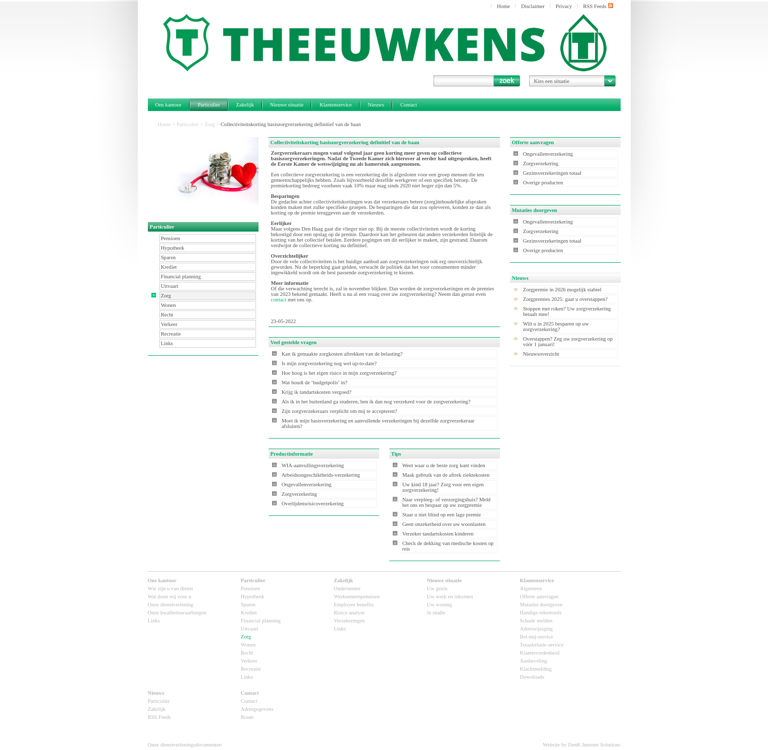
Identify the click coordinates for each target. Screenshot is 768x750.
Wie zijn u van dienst (170, 588)
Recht (167, 314)
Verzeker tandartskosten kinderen (438, 534)
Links (167, 343)
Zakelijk (245, 105)
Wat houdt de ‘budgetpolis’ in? (315, 382)
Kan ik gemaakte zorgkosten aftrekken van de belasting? (342, 354)
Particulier (209, 105)
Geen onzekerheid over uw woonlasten (444, 524)
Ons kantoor (168, 105)
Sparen (168, 257)
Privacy (564, 6)
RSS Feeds (598, 6)
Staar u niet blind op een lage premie (441, 514)
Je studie (436, 612)
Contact (408, 105)
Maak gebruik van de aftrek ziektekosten (446, 475)
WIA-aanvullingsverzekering (313, 465)
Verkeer (169, 324)
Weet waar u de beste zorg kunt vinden (443, 465)
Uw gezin (437, 588)
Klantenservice (335, 105)
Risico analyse (349, 612)
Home (503, 6)
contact (279, 299)
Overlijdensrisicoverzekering (313, 503)
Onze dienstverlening (171, 604)
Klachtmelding (536, 669)
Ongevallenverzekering (306, 484)
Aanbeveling (533, 661)
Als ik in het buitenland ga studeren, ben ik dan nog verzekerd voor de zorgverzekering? (376, 401)
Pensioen (170, 238)
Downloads (532, 677)
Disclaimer (533, 6)
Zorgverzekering (299, 494)
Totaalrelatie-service (542, 645)
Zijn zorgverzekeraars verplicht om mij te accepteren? (339, 411)
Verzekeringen (349, 620)
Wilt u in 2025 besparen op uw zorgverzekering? (556, 326)
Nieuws (376, 105)
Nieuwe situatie (287, 105)
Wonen (168, 305)
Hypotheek (173, 248)
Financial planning (181, 276)
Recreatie (171, 334)
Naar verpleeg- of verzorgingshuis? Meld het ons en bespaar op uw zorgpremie (446, 502)
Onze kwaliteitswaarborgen (177, 612)
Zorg (210, 124)
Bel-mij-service (536, 636)
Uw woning (439, 604)
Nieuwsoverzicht (541, 354)
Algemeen (531, 588)
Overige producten (543, 182)
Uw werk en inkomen (450, 596)
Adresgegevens (257, 709)
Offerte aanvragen (539, 596)
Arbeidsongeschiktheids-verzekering (321, 475)
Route (247, 717)
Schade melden (536, 620)
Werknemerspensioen (357, 596)
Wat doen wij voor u (170, 596)
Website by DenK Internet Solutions (581, 744)
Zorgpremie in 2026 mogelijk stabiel (562, 289)
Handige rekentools (541, 612)
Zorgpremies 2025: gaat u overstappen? (565, 299)
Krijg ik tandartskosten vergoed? (317, 392)
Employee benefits (354, 604)
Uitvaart (170, 286)
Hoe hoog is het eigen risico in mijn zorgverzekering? (339, 373)
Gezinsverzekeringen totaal (552, 173)
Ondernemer (347, 588)
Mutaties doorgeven (541, 604)
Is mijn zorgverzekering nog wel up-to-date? (329, 363)
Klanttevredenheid (540, 653)
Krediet (169, 267)
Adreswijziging (536, 628)
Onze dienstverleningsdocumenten (185, 744)
